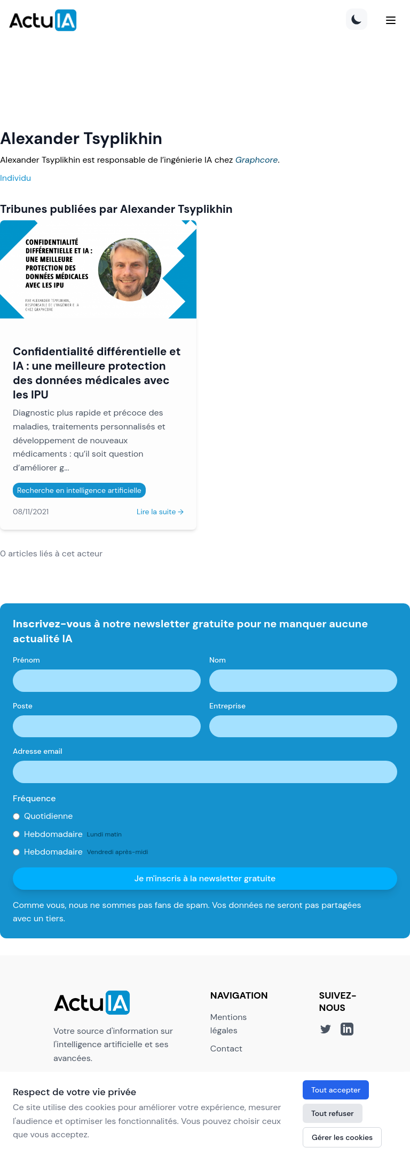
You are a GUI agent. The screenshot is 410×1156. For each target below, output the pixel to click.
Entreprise (227, 706)
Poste (23, 706)
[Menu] (390, 20)
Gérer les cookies (342, 1137)
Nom (217, 660)
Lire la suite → (160, 511)
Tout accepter (335, 1090)
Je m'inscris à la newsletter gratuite (205, 878)
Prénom (26, 660)
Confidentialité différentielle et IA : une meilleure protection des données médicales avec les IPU (96, 373)
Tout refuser (332, 1113)
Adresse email (37, 751)
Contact (226, 1048)
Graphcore (256, 159)
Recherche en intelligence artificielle (79, 490)
